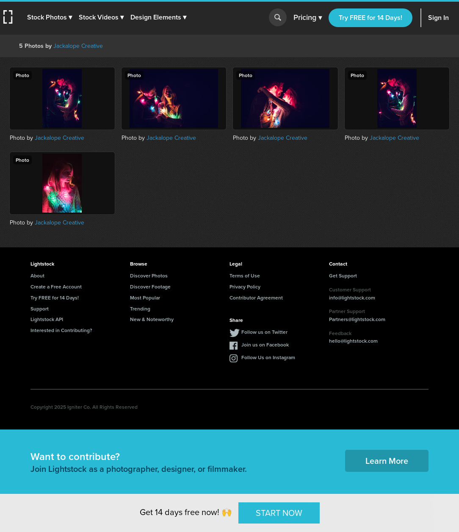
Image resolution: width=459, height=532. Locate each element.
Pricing (307, 17)
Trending (140, 308)
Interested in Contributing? (61, 330)
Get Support (343, 275)
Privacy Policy (245, 286)
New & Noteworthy (152, 319)
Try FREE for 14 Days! (370, 17)
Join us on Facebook (265, 344)
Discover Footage (150, 286)
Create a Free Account (56, 286)
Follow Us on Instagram (268, 357)
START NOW (279, 512)
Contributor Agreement (256, 297)
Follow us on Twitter (264, 331)
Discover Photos (149, 275)
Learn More (386, 460)
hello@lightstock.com (353, 340)
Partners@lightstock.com (357, 319)
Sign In (438, 17)
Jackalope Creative (78, 46)
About (37, 275)
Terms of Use (245, 275)
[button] (49, 17)
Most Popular (145, 297)
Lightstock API (46, 319)
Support (39, 308)
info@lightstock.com (352, 297)
